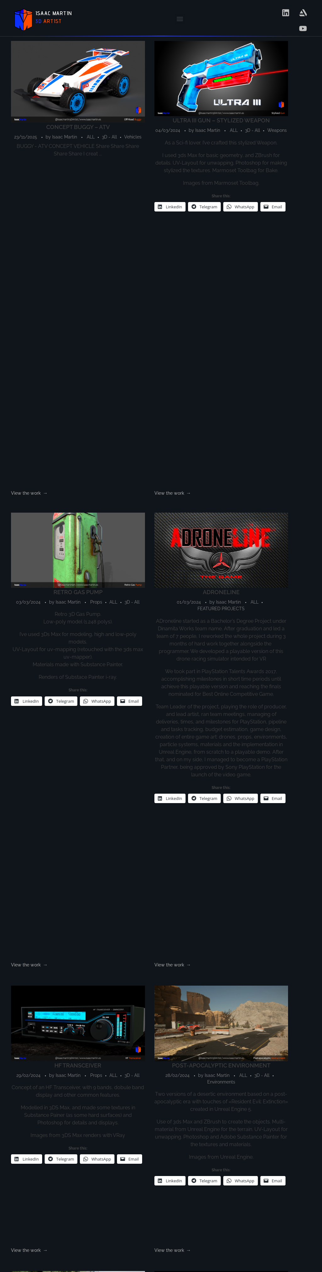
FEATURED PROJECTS (277, 106)
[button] (180, 19)
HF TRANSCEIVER (45, 556)
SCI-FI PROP (277, 556)
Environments (122, 588)
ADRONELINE (277, 83)
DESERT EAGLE (122, 841)
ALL (26, 103)
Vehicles (68, 103)
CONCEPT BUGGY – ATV (45, 86)
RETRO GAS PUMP (199, 83)
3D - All (44, 103)
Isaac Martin (64, 96)
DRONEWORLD (45, 841)
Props (185, 100)
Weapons (145, 108)
